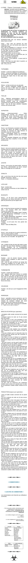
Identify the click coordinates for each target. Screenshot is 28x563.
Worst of (16, 535)
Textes (18, 526)
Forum (6, 531)
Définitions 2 (14, 16)
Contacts (7, 529)
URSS (6, 545)
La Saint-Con (8, 530)
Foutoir (6, 534)
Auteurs (16, 540)
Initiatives (23, 7)
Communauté (16, 7)
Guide (6, 528)
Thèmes (10, 7)
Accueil (9, 526)
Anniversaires (17, 537)
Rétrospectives (17, 538)
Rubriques (16, 530)
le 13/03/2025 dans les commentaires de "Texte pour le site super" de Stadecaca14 (15, 511)
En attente (16, 529)
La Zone (14, 2)
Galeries (7, 532)
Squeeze (16, 548)
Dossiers (16, 531)
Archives (16, 536)
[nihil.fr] (16, 544)
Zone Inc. (15, 19)
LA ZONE (3, 7)
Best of (16, 534)
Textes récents (8, 544)
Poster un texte (18, 528)
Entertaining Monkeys (17, 546)
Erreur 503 (7, 535)
